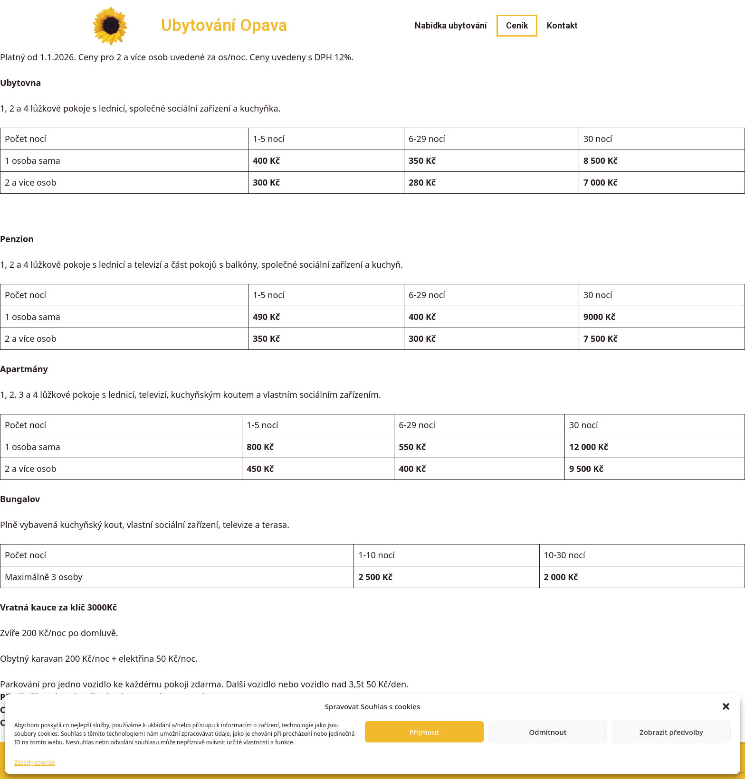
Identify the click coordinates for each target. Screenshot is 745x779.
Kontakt (562, 25)
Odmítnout (548, 732)
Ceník (517, 25)
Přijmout (424, 732)
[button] (726, 706)
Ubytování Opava (224, 25)
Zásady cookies (34, 763)
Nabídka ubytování (451, 25)
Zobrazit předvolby (671, 732)
